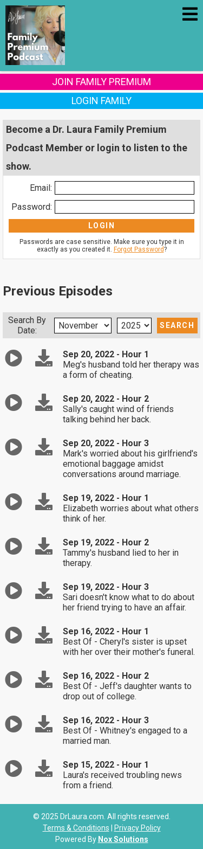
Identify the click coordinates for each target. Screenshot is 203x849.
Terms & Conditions (76, 828)
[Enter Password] (124, 207)
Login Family (101, 100)
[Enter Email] (124, 188)
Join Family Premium (101, 81)
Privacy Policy (137, 828)
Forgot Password (139, 249)
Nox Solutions (123, 839)
